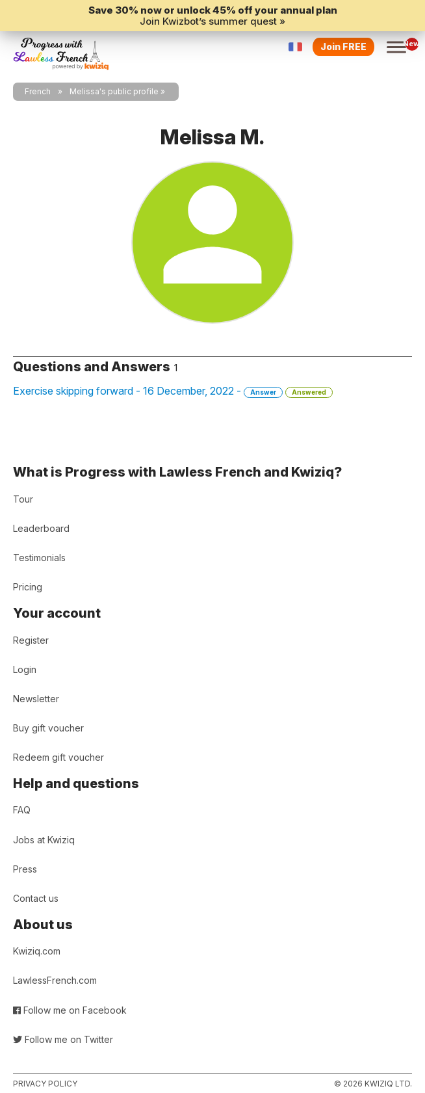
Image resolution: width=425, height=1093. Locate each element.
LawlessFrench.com (55, 980)
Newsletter (36, 698)
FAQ (22, 809)
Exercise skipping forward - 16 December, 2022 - (173, 391)
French (38, 91)
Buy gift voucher (48, 727)
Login (24, 669)
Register (31, 640)
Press (25, 869)
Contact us (35, 898)
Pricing (27, 586)
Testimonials (39, 557)
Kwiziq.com (36, 950)
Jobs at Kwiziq (44, 839)
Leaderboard (41, 528)
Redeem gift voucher (58, 757)
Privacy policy (45, 1083)
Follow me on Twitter (63, 1039)
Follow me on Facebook (70, 1010)
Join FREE (343, 46)
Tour (23, 499)
